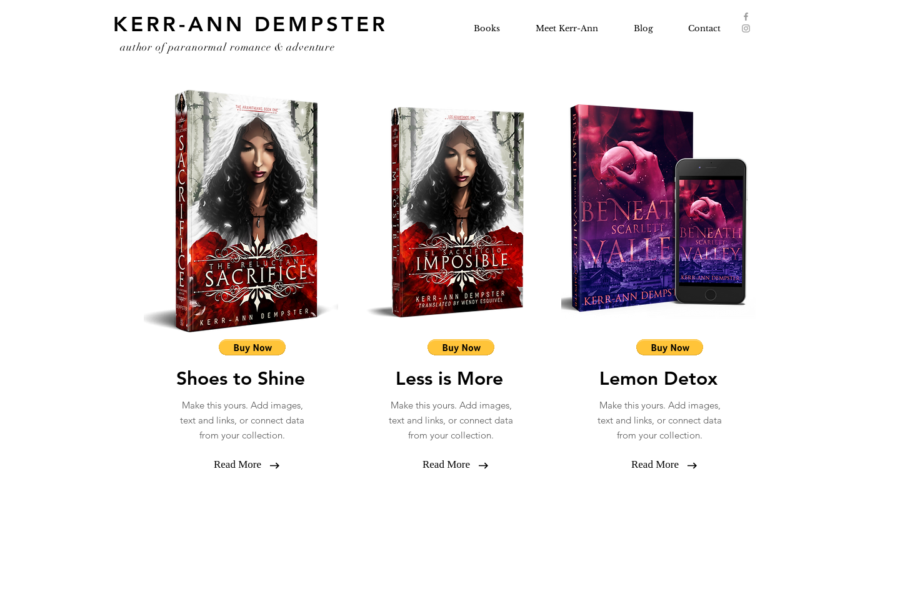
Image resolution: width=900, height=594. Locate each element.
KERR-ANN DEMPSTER (250, 23)
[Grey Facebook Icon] (746, 16)
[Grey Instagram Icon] (746, 28)
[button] (237, 464)
